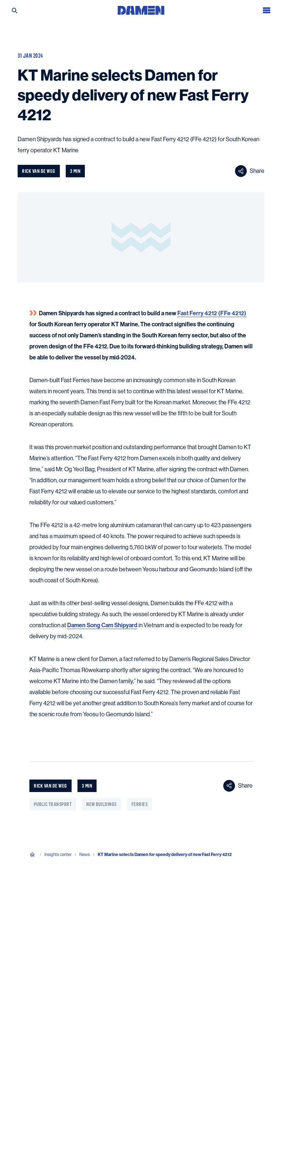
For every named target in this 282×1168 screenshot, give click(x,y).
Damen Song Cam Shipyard (102, 625)
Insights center (58, 854)
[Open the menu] (266, 8)
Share (249, 171)
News (84, 854)
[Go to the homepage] (141, 7)
